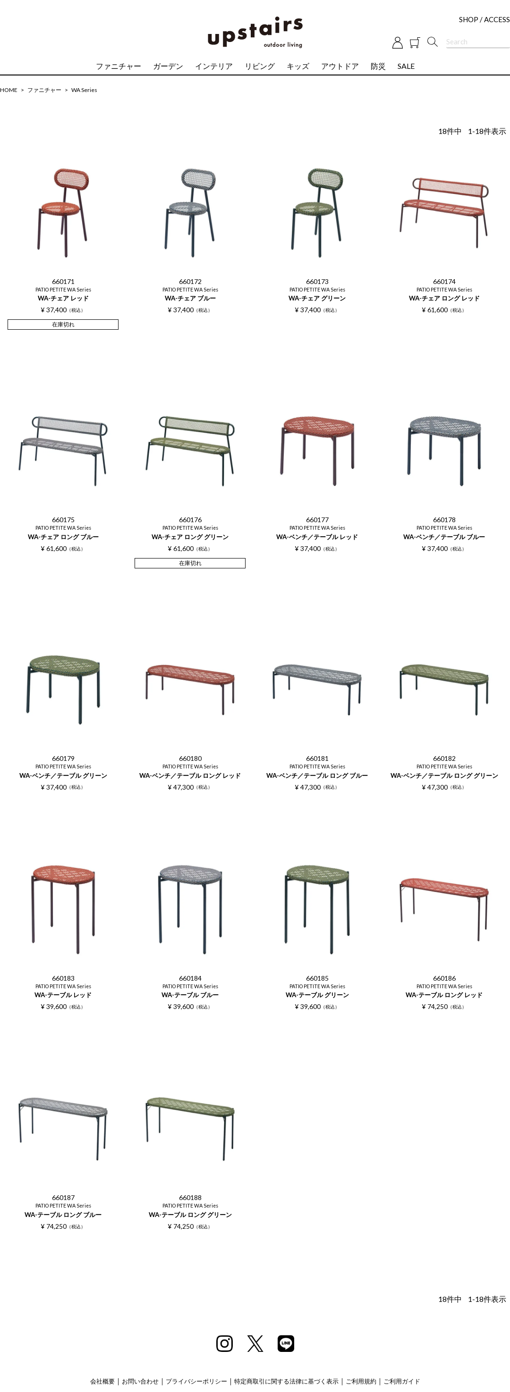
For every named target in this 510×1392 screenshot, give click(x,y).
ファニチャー (118, 65)
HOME (8, 89)
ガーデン (168, 65)
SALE (406, 65)
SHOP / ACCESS (484, 19)
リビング (260, 65)
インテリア (214, 65)
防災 (378, 65)
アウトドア (340, 65)
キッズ (298, 65)
